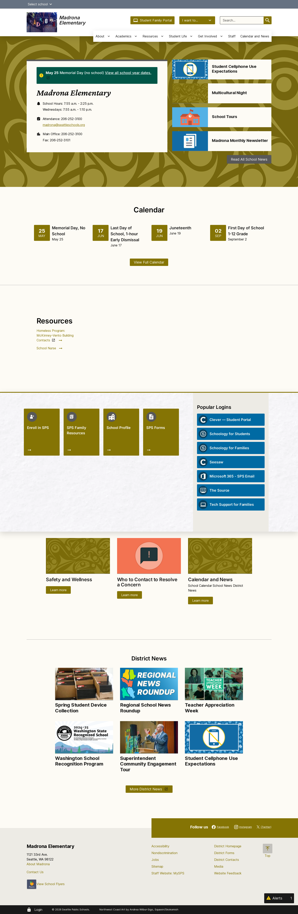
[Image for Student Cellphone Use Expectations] (190, 69)
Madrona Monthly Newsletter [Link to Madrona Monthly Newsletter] (240, 140)
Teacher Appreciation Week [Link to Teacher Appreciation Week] (209, 708)
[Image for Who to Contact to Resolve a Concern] (149, 556)
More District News (146, 789)
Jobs (155, 860)
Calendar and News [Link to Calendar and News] (210, 579)
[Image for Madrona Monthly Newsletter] (190, 141)
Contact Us (35, 872)
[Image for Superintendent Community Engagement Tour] (149, 737)
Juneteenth (180, 228)
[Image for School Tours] (190, 117)
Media (218, 866)
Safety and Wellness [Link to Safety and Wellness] (69, 579)
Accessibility (160, 846)
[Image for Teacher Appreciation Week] (214, 684)
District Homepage (227, 846)
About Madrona (38, 864)
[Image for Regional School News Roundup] (149, 684)
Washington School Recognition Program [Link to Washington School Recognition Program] (79, 761)
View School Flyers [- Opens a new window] (46, 884)
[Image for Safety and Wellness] (78, 556)
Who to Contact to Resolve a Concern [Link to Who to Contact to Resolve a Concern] (147, 582)
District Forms (224, 853)
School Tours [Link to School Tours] (224, 116)
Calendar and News (254, 36)
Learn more (58, 590)
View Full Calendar (149, 262)
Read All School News (249, 159)
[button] (50, 4)
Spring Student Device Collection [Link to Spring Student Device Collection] (81, 708)
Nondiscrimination (164, 853)
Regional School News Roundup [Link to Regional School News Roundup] (145, 708)
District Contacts (226, 860)
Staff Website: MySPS (167, 873)
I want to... (197, 20)
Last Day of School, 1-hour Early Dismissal (125, 234)
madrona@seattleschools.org (64, 125)
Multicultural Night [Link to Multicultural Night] (229, 92)
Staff (232, 36)
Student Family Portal (152, 20)
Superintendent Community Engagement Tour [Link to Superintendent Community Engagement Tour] (148, 764)
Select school (40, 4)
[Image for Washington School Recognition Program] (84, 737)
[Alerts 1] (279, 898)
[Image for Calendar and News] (220, 556)
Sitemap (157, 866)
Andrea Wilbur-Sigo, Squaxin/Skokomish (154, 909)
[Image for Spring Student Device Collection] (84, 684)
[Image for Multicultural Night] (190, 93)
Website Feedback (228, 873)
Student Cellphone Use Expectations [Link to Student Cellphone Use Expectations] (234, 69)
